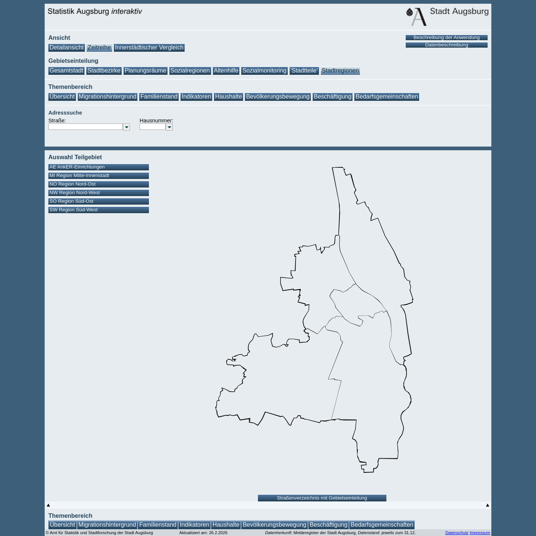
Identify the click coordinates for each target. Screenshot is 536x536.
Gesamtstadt (66, 70)
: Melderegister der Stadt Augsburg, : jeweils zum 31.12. (340, 532)
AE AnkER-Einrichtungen (77, 167)
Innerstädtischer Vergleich (149, 47)
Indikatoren (196, 96)
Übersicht (62, 96)
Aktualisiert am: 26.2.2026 (203, 532)
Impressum (480, 532)
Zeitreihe (99, 47)
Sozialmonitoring (264, 70)
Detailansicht (67, 47)
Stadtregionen (340, 70)
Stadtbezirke (104, 70)
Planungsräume (145, 70)
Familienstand (159, 96)
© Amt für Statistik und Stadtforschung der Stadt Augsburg (99, 532)
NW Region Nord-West (75, 192)
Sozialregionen (190, 70)
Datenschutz (456, 532)
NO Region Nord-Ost (73, 184)
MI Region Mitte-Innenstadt (79, 175)
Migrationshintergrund (108, 96)
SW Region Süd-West (74, 209)
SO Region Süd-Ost (71, 201)
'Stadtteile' (304, 70)
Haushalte (228, 96)
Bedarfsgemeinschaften (386, 96)
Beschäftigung (332, 96)
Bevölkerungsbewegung (278, 96)
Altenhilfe (226, 70)
